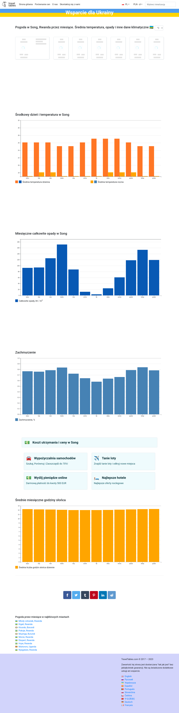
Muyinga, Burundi (27, 634)
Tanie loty (109, 458)
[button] (138, 4)
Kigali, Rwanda (26, 624)
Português (128, 689)
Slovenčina (128, 692)
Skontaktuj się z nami (70, 4)
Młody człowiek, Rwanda (30, 621)
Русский (127, 679)
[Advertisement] (89, 90)
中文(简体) (128, 699)
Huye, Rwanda (25, 643)
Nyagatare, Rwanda (28, 650)
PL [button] (125, 4)
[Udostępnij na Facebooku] (67, 595)
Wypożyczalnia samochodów (55, 458)
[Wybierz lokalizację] (160, 4)
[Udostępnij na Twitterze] (76, 595)
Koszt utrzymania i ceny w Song (55, 442)
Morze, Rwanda (26, 637)
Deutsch (126, 702)
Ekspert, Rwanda (26, 640)
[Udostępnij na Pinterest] (94, 595)
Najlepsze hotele (114, 478)
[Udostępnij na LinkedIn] (103, 595)
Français (127, 705)
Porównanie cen (42, 4)
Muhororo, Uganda (27, 646)
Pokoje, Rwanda (26, 630)
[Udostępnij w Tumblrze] (85, 595)
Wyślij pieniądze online (50, 478)
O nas (55, 4)
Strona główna (26, 4)
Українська (128, 682)
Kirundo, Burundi (26, 627)
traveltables (12, 4)
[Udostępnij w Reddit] (112, 595)
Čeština (126, 695)
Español (126, 686)
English (126, 676)
